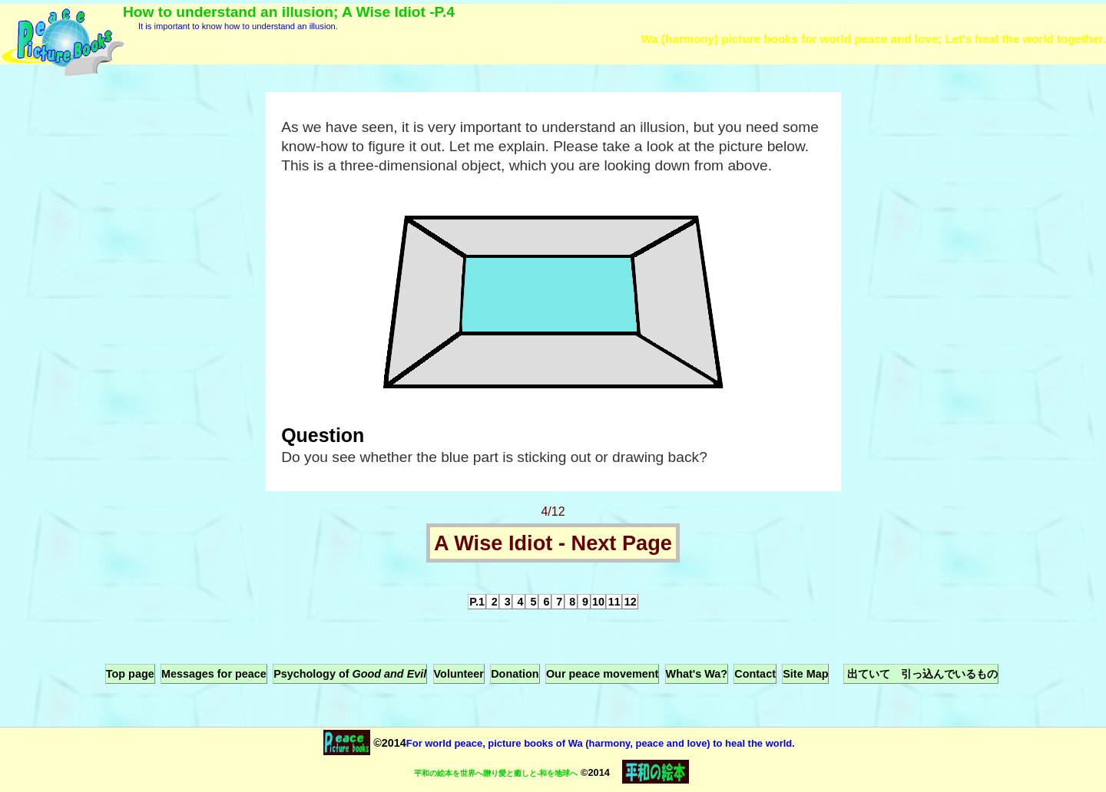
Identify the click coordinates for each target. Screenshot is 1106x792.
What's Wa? (696, 674)
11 (614, 602)
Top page (130, 674)
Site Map (805, 674)
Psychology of (349, 674)
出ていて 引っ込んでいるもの (921, 674)
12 (630, 602)
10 (598, 602)
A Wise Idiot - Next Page (553, 543)
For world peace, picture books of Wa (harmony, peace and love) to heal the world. (600, 743)
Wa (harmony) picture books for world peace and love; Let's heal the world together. (873, 38)
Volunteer (459, 674)
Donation (514, 674)
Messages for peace (214, 674)
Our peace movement (602, 674)
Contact (755, 674)
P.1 (477, 602)
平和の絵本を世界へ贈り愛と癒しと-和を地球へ (496, 773)
